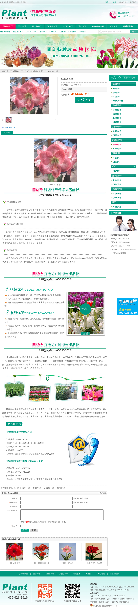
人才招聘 (89, 574)
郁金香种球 (37, 26)
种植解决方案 (98, 26)
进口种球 (82, 26)
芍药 (114, 166)
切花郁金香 (117, 110)
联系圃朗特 (128, 26)
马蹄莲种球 (117, 189)
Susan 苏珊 (53, 71)
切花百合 (116, 97)
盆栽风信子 (117, 131)
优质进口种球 (18, 32)
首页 (10, 71)
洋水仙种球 (52, 26)
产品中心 (116, 77)
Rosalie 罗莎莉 (67, 563)
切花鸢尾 (116, 158)
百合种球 (22, 26)
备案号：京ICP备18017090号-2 (117, 602)
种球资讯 (113, 26)
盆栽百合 (116, 93)
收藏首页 (122, 2)
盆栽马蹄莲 (117, 198)
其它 (114, 202)
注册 (115, 2)
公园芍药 (116, 171)
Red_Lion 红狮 (14, 563)
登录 (107, 2)
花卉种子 (62, 32)
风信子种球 (25, 488)
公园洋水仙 (117, 184)
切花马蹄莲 (117, 194)
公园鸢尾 (116, 162)
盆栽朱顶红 (43, 71)
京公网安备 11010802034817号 (103, 606)
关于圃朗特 (23, 574)
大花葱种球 (117, 207)
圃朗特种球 (61, 488)
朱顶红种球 (68, 26)
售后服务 (76, 574)
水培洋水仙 (117, 180)
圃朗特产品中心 (20, 71)
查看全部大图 (10, 128)
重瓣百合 (116, 89)
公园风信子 (117, 135)
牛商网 (101, 602)
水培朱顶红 (117, 149)
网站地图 (133, 2)
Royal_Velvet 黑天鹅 (94, 563)
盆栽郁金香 (117, 114)
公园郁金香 (43, 32)
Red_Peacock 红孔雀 (41, 563)
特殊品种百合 (118, 101)
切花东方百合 (31, 32)
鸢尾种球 (116, 153)
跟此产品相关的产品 (11, 539)
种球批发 (52, 32)
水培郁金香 (117, 118)
